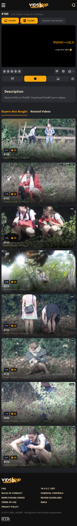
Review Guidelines (51, 497)
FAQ (3, 488)
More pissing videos (13, 497)
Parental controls (52, 493)
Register (58, 42)
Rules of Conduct (11, 493)
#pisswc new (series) (52, 20)
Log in (70, 42)
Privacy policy (10, 506)
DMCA (44, 502)
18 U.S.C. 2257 (48, 488)
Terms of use (8, 502)
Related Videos (40, 111)
